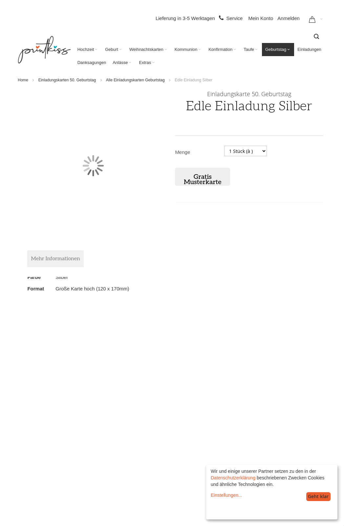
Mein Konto (260, 18)
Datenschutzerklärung (233, 477)
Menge (182, 152)
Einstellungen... (226, 495)
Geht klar (318, 496)
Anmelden (288, 18)
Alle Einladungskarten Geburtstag (135, 80)
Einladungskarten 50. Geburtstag (67, 80)
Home (23, 80)
